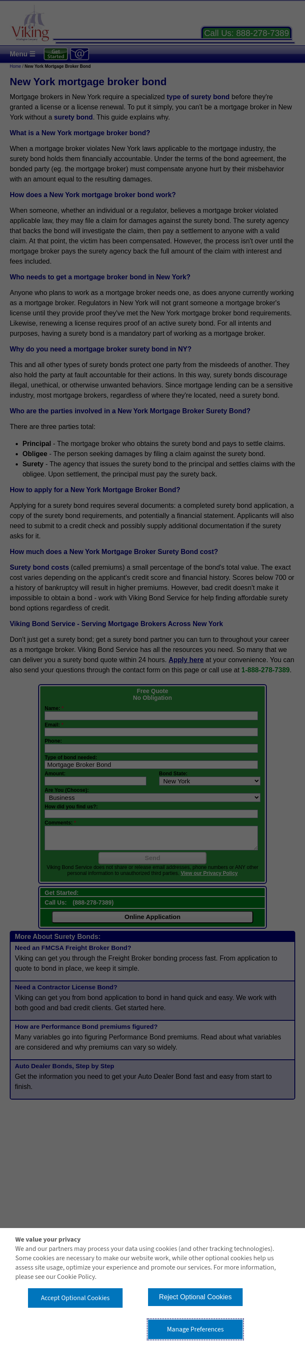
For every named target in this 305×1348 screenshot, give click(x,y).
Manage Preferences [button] (195, 1329)
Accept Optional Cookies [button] (75, 1298)
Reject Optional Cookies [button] (195, 1297)
